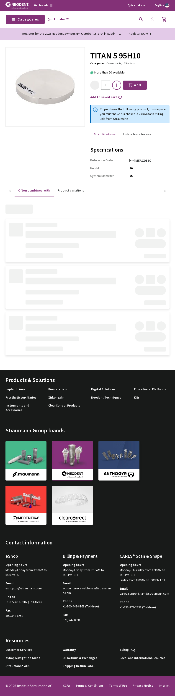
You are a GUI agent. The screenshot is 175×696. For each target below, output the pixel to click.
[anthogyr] (118, 460)
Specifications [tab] (105, 134)
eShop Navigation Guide (22, 658)
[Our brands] (43, 5)
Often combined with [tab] (25, 190)
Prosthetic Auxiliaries (20, 398)
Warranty (69, 650)
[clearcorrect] (72, 505)
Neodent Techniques (106, 398)
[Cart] (164, 19)
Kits (136, 398)
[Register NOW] (141, 34)
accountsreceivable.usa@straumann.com (87, 590)
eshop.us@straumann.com (23, 588)
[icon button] (141, 19)
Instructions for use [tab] (137, 134)
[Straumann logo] (16, 5)
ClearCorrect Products (64, 406)
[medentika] (25, 505)
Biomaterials (57, 389)
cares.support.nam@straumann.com (144, 594)
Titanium (129, 64)
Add (135, 85)
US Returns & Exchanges (80, 658)
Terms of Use (118, 685)
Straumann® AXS (17, 666)
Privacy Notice (143, 685)
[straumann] (25, 460)
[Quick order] (58, 19)
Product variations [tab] (62, 190)
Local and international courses (142, 658)
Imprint (164, 685)
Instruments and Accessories (17, 408)
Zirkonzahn (56, 398)
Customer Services (18, 650)
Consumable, (114, 64)
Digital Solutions (103, 389)
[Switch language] (162, 5)
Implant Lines (15, 389)
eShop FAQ (127, 650)
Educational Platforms (150, 389)
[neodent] (72, 460)
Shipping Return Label (79, 666)
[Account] (152, 19)
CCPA (66, 685)
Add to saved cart (106, 97)
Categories (25, 19)
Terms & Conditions (89, 685)
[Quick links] (137, 5)
